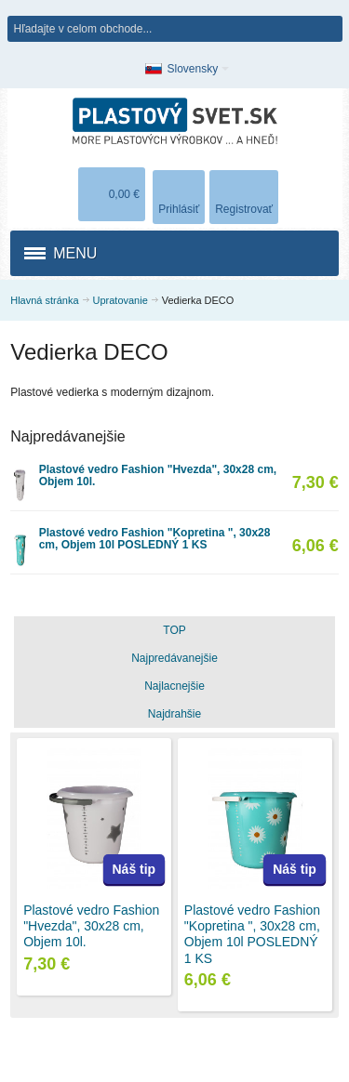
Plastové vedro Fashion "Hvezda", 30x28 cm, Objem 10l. (158, 475)
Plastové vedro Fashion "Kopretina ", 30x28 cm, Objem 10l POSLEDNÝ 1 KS (155, 538)
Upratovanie (120, 300)
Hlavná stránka (44, 300)
